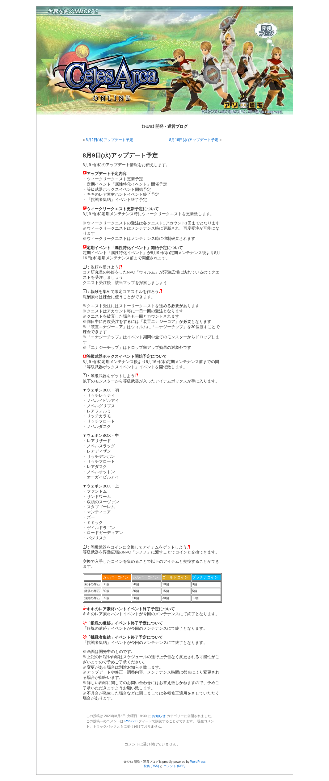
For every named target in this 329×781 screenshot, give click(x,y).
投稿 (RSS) (151, 766)
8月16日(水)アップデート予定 (193, 140)
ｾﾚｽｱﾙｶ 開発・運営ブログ (164, 126)
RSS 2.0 (130, 721)
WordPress (197, 761)
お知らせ (159, 716)
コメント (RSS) (174, 766)
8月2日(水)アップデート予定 (109, 140)
